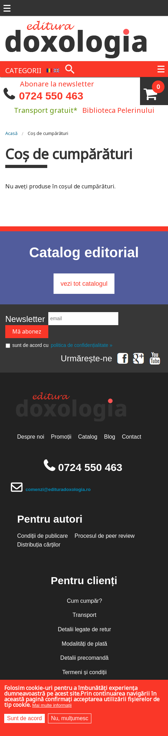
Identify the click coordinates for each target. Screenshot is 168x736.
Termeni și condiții (84, 672)
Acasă (11, 133)
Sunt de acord (24, 718)
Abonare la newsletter (57, 83)
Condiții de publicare (42, 536)
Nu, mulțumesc (70, 718)
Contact (131, 437)
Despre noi (30, 437)
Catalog (87, 437)
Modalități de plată (84, 644)
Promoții (61, 437)
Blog (109, 437)
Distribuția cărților (39, 545)
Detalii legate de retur (84, 629)
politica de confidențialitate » (81, 345)
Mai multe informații (52, 705)
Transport (84, 615)
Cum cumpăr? (84, 601)
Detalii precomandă (84, 658)
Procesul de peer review (105, 536)
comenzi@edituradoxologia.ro (58, 489)
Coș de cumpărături (48, 133)
